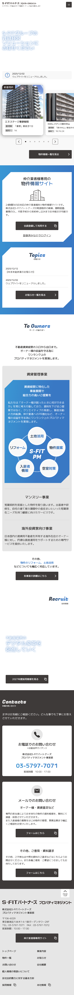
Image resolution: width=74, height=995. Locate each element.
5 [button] (43, 141)
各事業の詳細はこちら (40, 576)
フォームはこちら (41, 833)
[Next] (55, 141)
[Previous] (19, 141)
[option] (19, 114)
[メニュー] (69, 4)
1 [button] (25, 141)
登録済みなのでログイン (37, 235)
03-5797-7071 (37, 765)
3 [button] (34, 141)
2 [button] (30, 141)
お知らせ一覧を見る (41, 295)
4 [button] (39, 141)
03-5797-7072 (41, 925)
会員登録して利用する (40, 226)
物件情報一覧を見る (54, 154)
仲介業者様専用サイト (40, 938)
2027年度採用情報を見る (29, 679)
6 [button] (48, 141)
